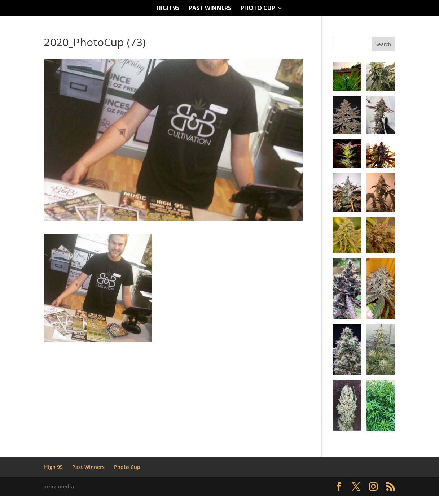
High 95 (168, 8)
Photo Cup (258, 8)
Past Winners (210, 8)
